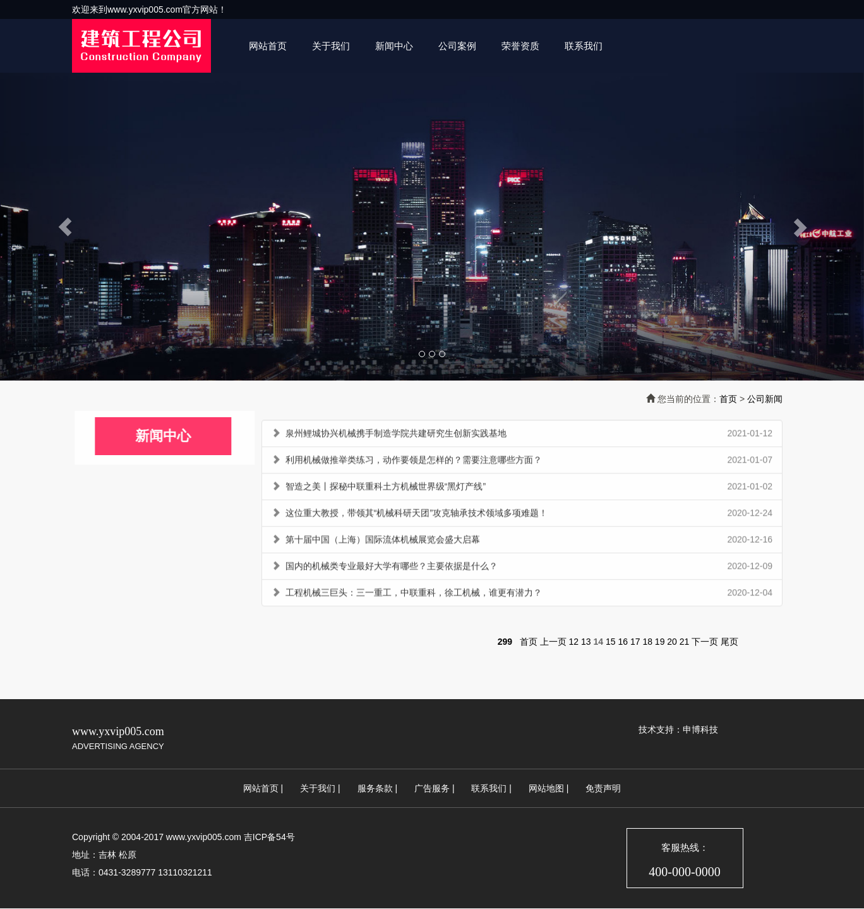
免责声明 (603, 788)
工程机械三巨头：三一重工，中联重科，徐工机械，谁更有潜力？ (413, 595)
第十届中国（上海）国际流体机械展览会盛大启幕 (382, 542)
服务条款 (375, 788)
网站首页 (268, 45)
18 (647, 642)
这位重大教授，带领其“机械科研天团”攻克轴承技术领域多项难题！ (416, 515)
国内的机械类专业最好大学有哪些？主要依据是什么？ (391, 568)
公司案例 (457, 45)
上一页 (553, 642)
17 (635, 642)
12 (574, 642)
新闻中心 (394, 45)
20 (672, 642)
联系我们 (584, 45)
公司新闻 (765, 399)
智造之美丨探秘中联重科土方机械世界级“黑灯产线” (385, 489)
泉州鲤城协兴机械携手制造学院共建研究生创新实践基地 (396, 435)
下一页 (705, 642)
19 (660, 642)
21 (685, 642)
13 (586, 642)
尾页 (729, 642)
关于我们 (331, 45)
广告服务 (432, 788)
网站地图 (546, 788)
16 (623, 642)
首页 (728, 399)
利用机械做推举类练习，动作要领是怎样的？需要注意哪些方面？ (413, 462)
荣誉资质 (520, 45)
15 (611, 642)
